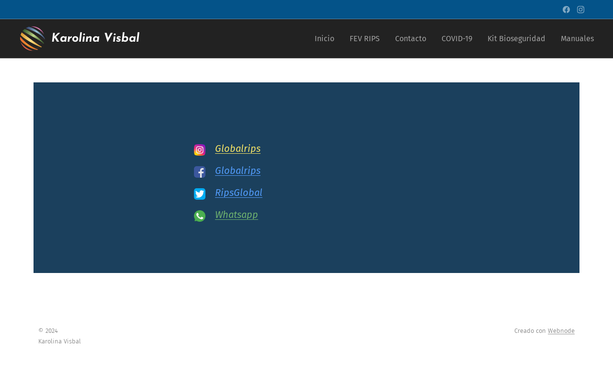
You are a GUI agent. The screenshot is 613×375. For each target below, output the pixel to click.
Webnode (561, 330)
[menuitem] (327, 39)
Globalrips (238, 148)
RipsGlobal (238, 192)
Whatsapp (236, 214)
